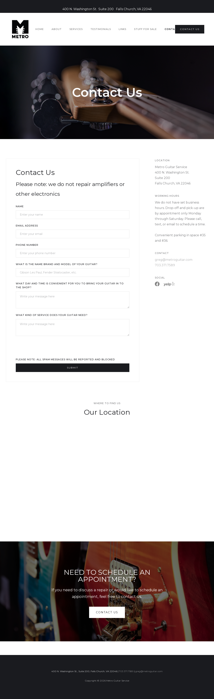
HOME (39, 29)
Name (20, 206)
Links (122, 29)
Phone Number (27, 244)
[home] (20, 29)
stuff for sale (145, 29)
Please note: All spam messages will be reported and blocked (65, 359)
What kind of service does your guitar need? (52, 315)
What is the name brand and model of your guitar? (56, 264)
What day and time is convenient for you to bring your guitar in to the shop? (70, 285)
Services (76, 29)
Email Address (27, 225)
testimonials (100, 29)
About (57, 29)
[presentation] (45, 348)
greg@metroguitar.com (173, 260)
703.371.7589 (165, 265)
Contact (172, 29)
